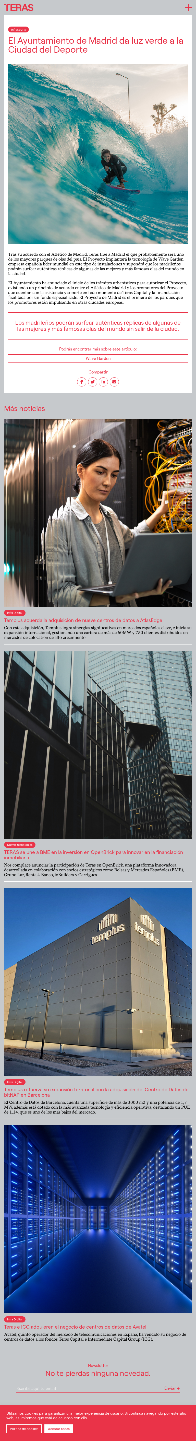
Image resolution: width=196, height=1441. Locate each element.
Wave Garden (170, 259)
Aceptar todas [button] (59, 1429)
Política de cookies (24, 1429)
